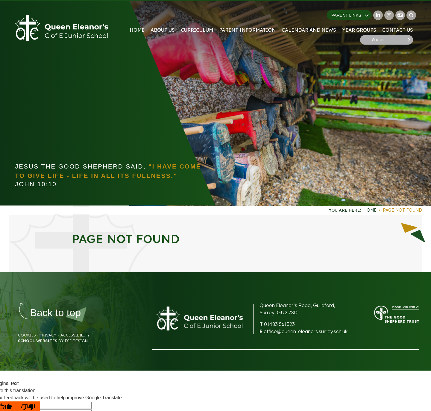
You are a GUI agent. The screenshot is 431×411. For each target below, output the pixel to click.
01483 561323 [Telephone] (279, 324)
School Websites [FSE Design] (37, 340)
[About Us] (163, 18)
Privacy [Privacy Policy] (48, 335)
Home (370, 210)
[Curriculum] (197, 18)
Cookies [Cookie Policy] (27, 335)
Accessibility (75, 335)
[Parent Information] (247, 18)
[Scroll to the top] (55, 312)
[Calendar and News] (309, 18)
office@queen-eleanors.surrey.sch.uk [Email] (305, 331)
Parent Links (350, 15)
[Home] (61, 28)
